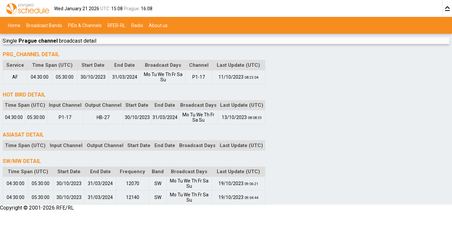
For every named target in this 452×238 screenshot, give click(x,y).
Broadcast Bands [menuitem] (44, 25)
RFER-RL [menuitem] (116, 25)
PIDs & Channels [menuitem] (85, 25)
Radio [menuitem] (137, 25)
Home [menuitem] (14, 25)
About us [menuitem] (158, 25)
